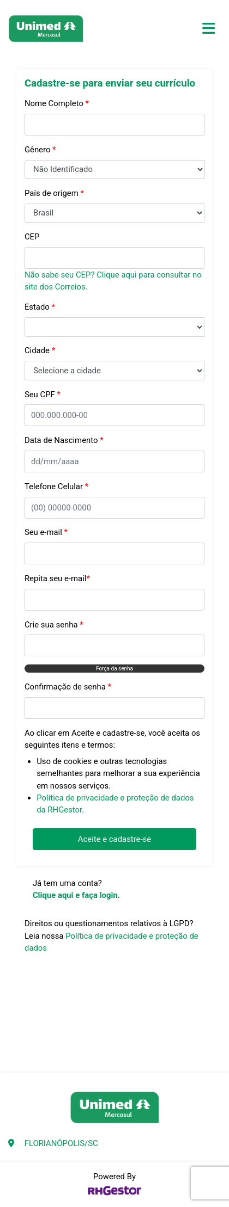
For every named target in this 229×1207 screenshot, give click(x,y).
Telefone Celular (56, 486)
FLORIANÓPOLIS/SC (61, 1143)
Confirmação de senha (68, 687)
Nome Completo (57, 103)
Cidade (40, 350)
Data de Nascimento (64, 440)
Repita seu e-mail (57, 578)
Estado (40, 307)
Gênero (40, 150)
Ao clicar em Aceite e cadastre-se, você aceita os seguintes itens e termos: (112, 739)
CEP (32, 237)
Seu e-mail (46, 532)
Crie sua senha (54, 625)
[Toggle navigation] (208, 28)
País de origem (54, 193)
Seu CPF (43, 394)
